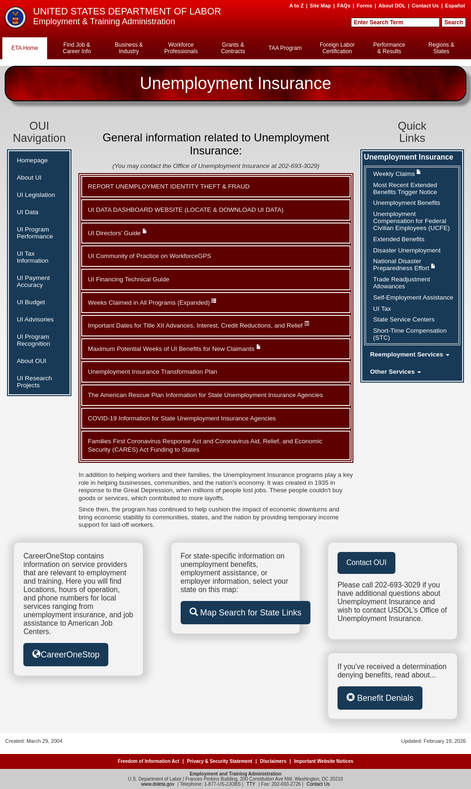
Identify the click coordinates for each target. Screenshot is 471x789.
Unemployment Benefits (406, 202)
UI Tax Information (33, 257)
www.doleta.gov (158, 784)
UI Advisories (35, 319)
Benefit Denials (380, 698)
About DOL (392, 5)
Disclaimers (273, 761)
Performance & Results (389, 48)
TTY (250, 784)
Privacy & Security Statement (219, 761)
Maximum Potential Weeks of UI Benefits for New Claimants (174, 348)
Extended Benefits (398, 239)
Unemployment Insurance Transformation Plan (152, 371)
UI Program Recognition (33, 340)
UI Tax (382, 308)
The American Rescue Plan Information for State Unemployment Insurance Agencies (205, 394)
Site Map (320, 5)
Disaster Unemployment (407, 250)
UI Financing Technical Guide (128, 279)
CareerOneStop (65, 654)
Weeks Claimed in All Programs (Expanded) (152, 302)
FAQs (344, 5)
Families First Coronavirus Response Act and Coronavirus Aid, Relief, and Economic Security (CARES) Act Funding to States (205, 445)
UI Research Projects (34, 382)
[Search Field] (395, 22)
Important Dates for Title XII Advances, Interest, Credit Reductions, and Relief (198, 325)
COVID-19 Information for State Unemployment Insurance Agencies (182, 418)
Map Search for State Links (246, 612)
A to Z (296, 5)
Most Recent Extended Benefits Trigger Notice (405, 189)
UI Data (27, 212)
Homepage (32, 160)
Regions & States (441, 48)
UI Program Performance (35, 233)
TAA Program (285, 48)
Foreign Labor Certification (337, 48)
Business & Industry (129, 48)
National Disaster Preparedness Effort (404, 265)
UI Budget (31, 302)
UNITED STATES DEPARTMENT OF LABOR (127, 11)
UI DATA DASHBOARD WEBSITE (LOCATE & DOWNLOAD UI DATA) (185, 209)
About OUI (31, 360)
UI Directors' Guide (117, 233)
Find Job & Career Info (77, 48)
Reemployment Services (410, 354)
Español (455, 5)
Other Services (395, 371)
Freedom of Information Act (148, 761)
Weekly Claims (397, 173)
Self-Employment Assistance (413, 297)
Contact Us (425, 5)
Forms (365, 5)
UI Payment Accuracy (33, 281)
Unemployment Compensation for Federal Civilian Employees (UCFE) (411, 220)
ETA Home (24, 48)
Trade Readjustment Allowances (401, 283)
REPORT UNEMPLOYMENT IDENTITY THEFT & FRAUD (168, 186)
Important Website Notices (323, 761)
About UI (29, 177)
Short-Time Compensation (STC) (410, 334)
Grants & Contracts (233, 48)
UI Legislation (36, 194)
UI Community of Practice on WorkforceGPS (149, 255)
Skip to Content (232, 4)
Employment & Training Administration (104, 21)
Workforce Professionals (181, 48)
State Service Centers (404, 319)
